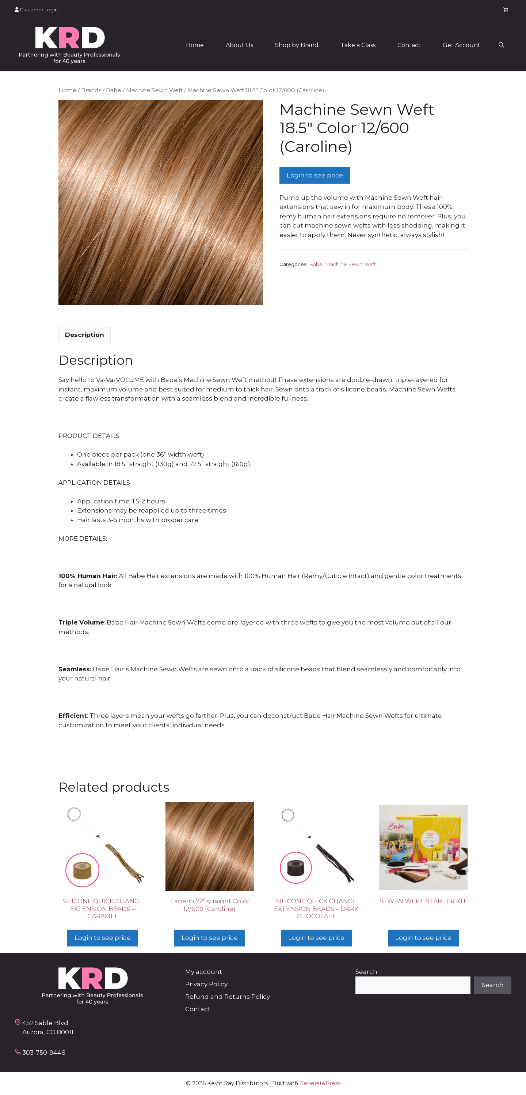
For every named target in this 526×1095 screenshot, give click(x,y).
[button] (501, 45)
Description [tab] (84, 334)
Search (366, 971)
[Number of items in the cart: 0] (506, 10)
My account (203, 971)
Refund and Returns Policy (227, 996)
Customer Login (36, 9)
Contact (409, 45)
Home (195, 45)
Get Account (461, 45)
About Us (239, 45)
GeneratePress (320, 1083)
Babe (113, 90)
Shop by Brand (297, 45)
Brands (91, 90)
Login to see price (315, 175)
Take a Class (358, 45)
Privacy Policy (206, 984)
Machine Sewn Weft (154, 90)
